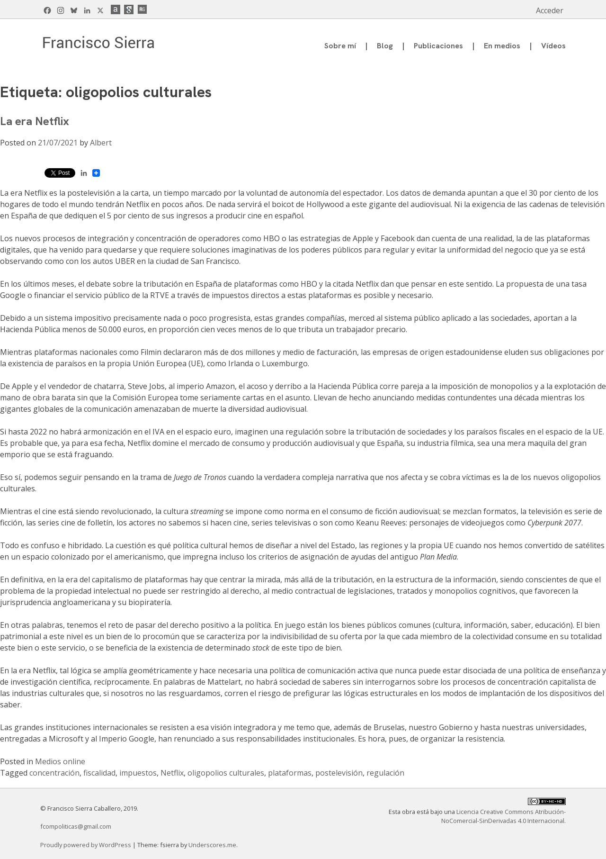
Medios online (60, 761)
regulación (385, 773)
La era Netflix (34, 121)
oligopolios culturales (225, 773)
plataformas (290, 773)
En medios (502, 46)
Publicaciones (438, 46)
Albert (101, 142)
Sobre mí (340, 46)
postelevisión (339, 773)
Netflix (172, 773)
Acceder (549, 10)
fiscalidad (99, 773)
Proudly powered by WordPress (86, 845)
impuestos (138, 773)
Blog (385, 46)
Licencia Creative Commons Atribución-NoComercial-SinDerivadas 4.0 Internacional (503, 816)
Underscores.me (212, 845)
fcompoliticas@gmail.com (75, 826)
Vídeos (553, 46)
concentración (54, 773)
